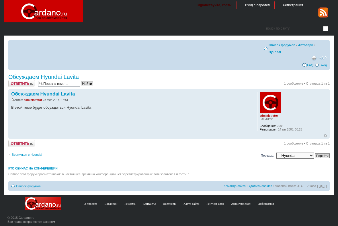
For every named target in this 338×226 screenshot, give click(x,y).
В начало (325, 136)
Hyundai (275, 52)
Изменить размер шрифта (323, 58)
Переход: (267, 155)
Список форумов (282, 45)
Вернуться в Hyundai (27, 154)
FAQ (310, 65)
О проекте (90, 203)
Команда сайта (235, 186)
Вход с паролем (257, 5)
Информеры (266, 203)
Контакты (149, 203)
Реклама (129, 203)
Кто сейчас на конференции (33, 168)
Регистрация (293, 5)
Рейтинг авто (215, 203)
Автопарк (305, 45)
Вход (323, 65)
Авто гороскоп (241, 203)
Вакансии (111, 203)
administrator (33, 100)
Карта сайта (191, 203)
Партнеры (169, 203)
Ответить (21, 83)
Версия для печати (314, 58)
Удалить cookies (260, 186)
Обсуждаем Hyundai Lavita (43, 77)
